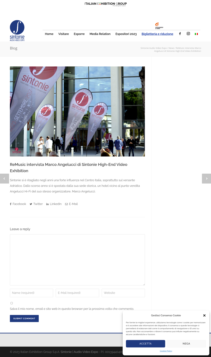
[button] (204, 315)
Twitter (36, 204)
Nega (186, 343)
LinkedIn (53, 204)
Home (49, 34)
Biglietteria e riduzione (157, 34)
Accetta (145, 343)
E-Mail (71, 204)
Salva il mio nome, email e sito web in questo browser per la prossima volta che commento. (72, 308)
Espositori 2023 (126, 34)
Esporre (79, 34)
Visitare (63, 34)
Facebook (18, 204)
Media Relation (100, 34)
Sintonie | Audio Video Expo (79, 352)
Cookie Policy (166, 351)
